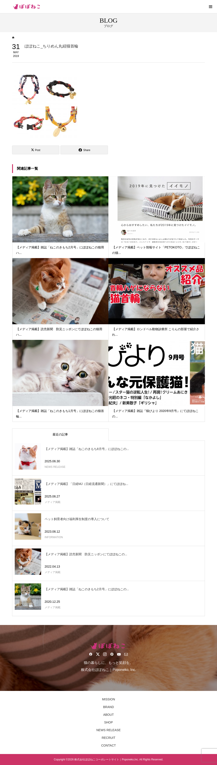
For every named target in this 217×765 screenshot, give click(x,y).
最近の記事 (60, 434)
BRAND (108, 707)
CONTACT (108, 745)
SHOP (108, 722)
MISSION (108, 699)
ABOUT (108, 714)
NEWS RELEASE (108, 730)
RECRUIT (108, 738)
